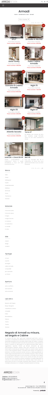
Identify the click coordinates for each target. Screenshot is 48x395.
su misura (7, 274)
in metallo (7, 226)
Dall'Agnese (8, 180)
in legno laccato (9, 218)
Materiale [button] (8, 206)
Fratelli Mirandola (9, 185)
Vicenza (7, 327)
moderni (7, 246)
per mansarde (8, 271)
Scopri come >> (16, 379)
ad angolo (7, 263)
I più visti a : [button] (9, 299)
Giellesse (7, 188)
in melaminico (8, 224)
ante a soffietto (9, 286)
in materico (8, 221)
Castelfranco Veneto (10, 308)
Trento (7, 322)
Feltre (6, 314)
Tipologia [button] (8, 254)
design (6, 243)
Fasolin (7, 182)
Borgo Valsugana (9, 306)
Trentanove (8, 196)
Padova (7, 319)
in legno (7, 216)
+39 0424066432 (12, 376)
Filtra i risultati (24, 19)
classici (7, 241)
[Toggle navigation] (3, 5)
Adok (6, 175)
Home (16, 14)
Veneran (7, 198)
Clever (6, 177)
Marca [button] (7, 170)
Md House (7, 190)
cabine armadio (9, 266)
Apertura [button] (8, 282)
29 (42, 23)
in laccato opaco (9, 213)
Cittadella (7, 311)
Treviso (7, 324)
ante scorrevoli (9, 291)
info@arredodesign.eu (11, 378)
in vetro (7, 229)
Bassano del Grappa (10, 303)
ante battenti (8, 288)
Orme (6, 193)
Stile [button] (6, 237)
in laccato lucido (9, 210)
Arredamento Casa (24, 14)
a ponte (7, 261)
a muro (7, 258)
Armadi (32, 14)
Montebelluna (8, 316)
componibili (8, 269)
